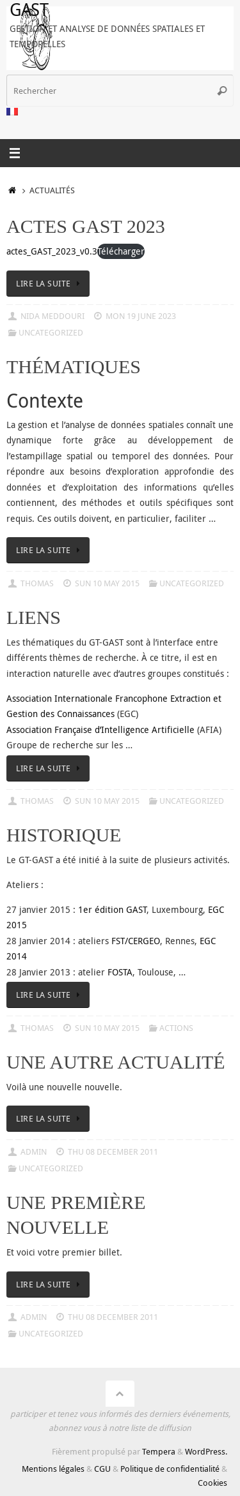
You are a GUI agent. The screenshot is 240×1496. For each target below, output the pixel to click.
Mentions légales (53, 1468)
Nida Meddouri (52, 316)
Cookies (212, 1482)
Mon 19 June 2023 (141, 316)
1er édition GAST (112, 909)
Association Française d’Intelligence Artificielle (100, 729)
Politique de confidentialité (170, 1468)
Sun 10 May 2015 (107, 583)
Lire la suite (50, 283)
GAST (29, 9)
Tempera (158, 1451)
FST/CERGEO (135, 941)
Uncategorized (51, 332)
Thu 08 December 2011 (113, 1151)
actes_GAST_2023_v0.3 (51, 251)
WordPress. (206, 1451)
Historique (63, 834)
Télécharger (121, 251)
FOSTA (120, 972)
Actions (176, 1027)
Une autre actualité (115, 1061)
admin (33, 1151)
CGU (102, 1468)
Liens (33, 617)
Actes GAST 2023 (85, 226)
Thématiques (73, 366)
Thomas (37, 583)
